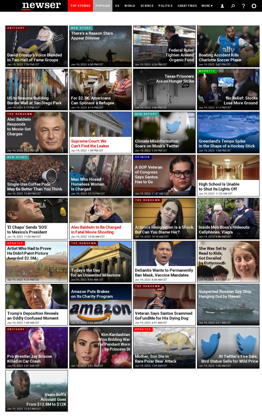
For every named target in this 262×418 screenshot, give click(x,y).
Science (146, 6)
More (205, 6)
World (129, 6)
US (117, 6)
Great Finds (187, 6)
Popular (103, 6)
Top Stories (80, 6)
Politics (165, 6)
